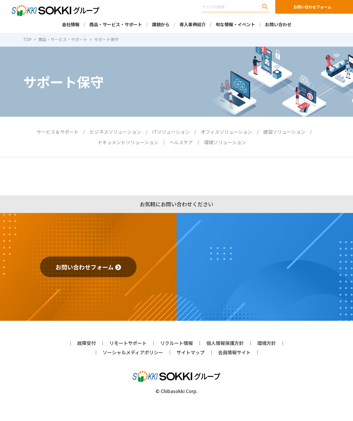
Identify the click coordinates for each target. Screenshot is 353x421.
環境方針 (266, 342)
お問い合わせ (278, 24)
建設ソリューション (284, 131)
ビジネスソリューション (115, 131)
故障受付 (86, 342)
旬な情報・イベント (235, 24)
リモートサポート (128, 342)
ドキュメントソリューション (128, 142)
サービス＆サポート (58, 131)
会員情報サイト (234, 352)
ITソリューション (171, 131)
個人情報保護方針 (225, 342)
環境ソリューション (225, 142)
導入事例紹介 (192, 24)
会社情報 (70, 24)
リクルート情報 (176, 342)
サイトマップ (190, 352)
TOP (27, 39)
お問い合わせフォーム (312, 7)
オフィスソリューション (226, 131)
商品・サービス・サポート (115, 24)
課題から (160, 24)
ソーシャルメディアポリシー (133, 352)
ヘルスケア (181, 142)
